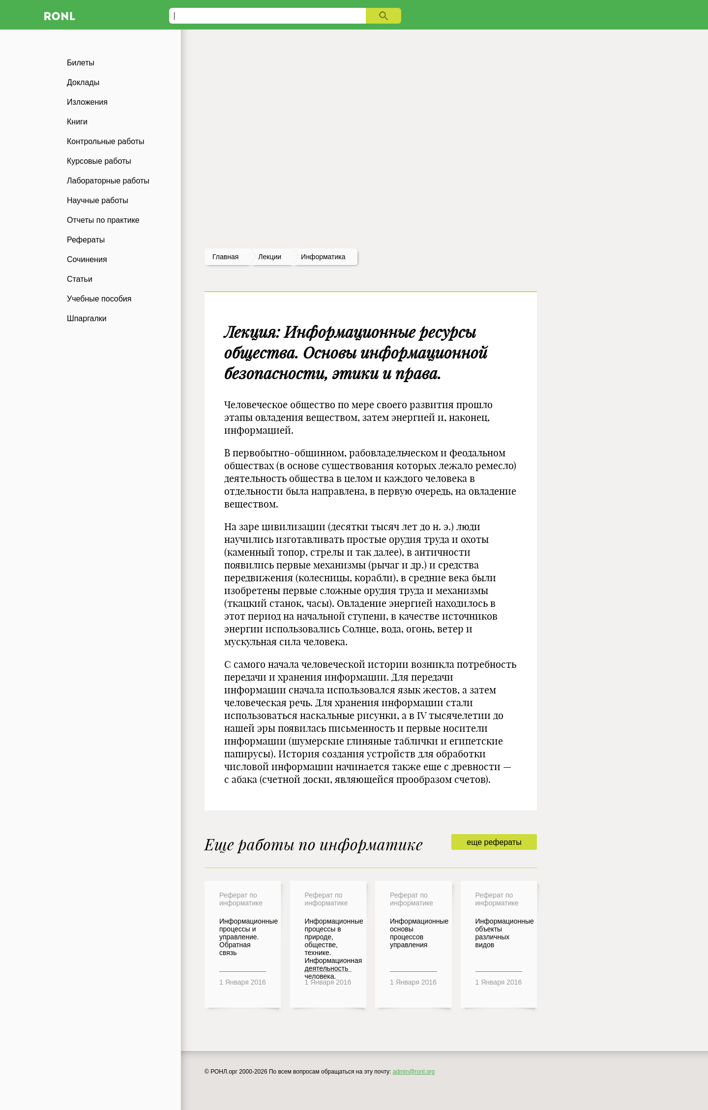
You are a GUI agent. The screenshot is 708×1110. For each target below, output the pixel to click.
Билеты (80, 63)
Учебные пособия (99, 299)
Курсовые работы (99, 161)
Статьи (79, 279)
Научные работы (97, 200)
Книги (77, 122)
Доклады (83, 82)
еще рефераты (494, 842)
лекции (269, 257)
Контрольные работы (106, 141)
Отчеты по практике (103, 220)
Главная (225, 257)
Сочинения (87, 259)
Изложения (87, 102)
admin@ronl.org (414, 1071)
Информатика (323, 257)
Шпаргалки (87, 318)
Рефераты (86, 240)
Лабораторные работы (108, 181)
